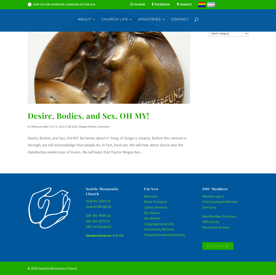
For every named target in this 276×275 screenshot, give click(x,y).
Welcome (151, 196)
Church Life (115, 19)
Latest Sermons (156, 207)
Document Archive (215, 227)
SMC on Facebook (98, 226)
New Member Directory (219, 216)
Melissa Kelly (39, 126)
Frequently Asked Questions (164, 235)
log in (219, 196)
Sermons (104, 126)
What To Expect (155, 201)
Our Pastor (152, 213)
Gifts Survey (210, 221)
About (84, 19)
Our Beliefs (152, 218)
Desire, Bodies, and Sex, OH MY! (88, 115)
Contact (180, 19)
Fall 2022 (71, 126)
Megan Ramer (87, 126)
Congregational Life (159, 224)
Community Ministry (159, 229)
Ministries (149, 19)
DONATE (218, 246)
